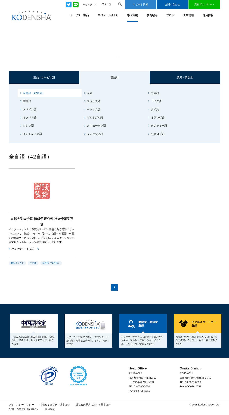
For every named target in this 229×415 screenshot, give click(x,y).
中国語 (153, 92)
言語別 (115, 77)
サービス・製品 (79, 15)
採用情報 (208, 15)
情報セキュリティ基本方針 (55, 404)
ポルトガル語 (93, 117)
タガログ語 (156, 133)
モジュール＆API (108, 15)
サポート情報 (140, 4)
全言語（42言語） (32, 92)
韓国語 (25, 101)
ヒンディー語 (157, 125)
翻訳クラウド (17, 263)
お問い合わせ (172, 4)
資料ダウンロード (204, 4)
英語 (88, 92)
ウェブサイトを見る (22, 248)
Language (89, 4)
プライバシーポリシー (21, 404)
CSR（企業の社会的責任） (24, 409)
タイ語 (153, 109)
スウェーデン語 (95, 125)
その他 (33, 263)
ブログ (170, 15)
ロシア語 (27, 125)
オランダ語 (156, 117)
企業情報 (188, 15)
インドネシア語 (31, 133)
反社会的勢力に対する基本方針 (93, 404)
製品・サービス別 (44, 77)
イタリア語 (28, 117)
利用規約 (50, 409)
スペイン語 (28, 109)
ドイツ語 (155, 101)
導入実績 (132, 15)
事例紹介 (152, 15)
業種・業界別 (185, 77)
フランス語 (92, 101)
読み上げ (106, 4)
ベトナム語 (92, 109)
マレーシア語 (93, 133)
